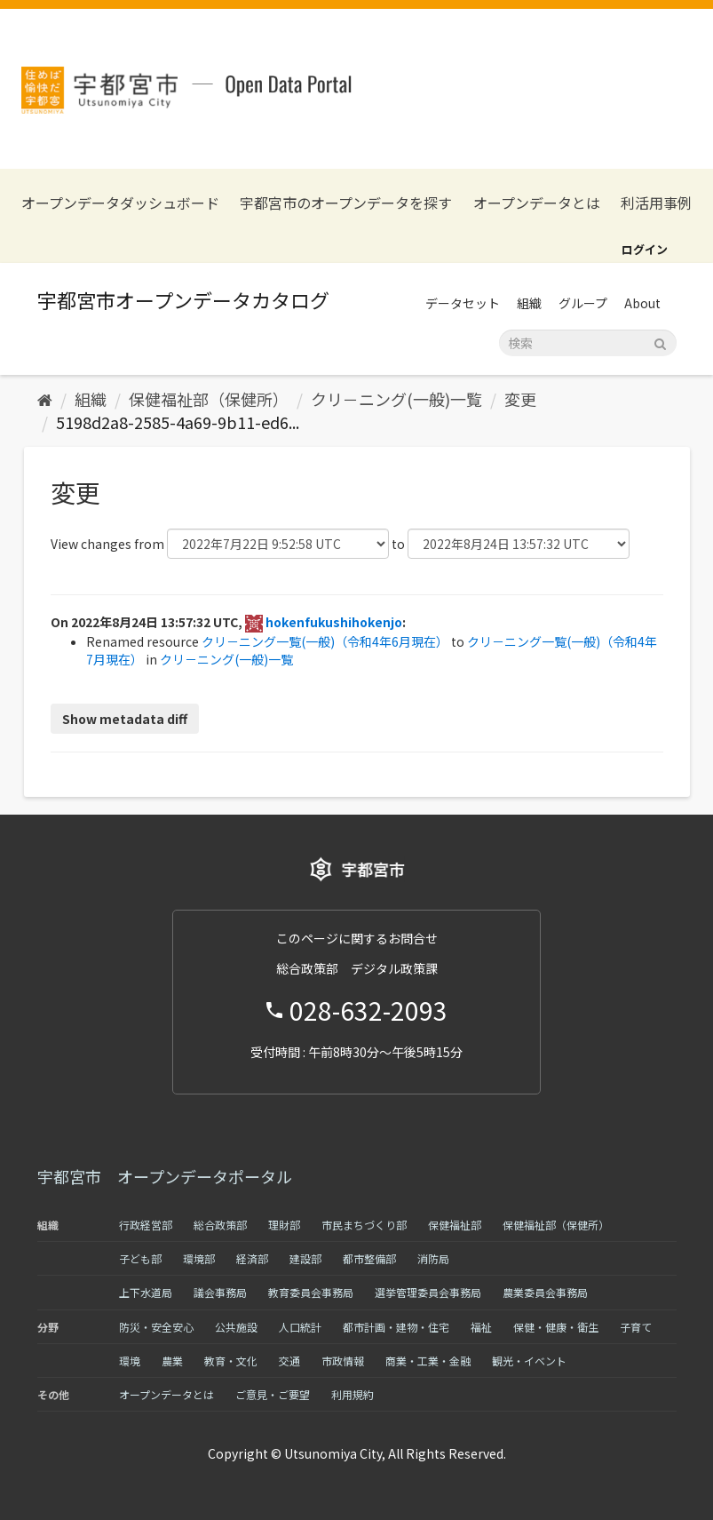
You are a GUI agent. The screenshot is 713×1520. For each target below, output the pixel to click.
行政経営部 (145, 1224)
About (642, 303)
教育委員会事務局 (310, 1292)
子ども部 (140, 1258)
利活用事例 (656, 203)
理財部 (284, 1224)
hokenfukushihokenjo (333, 622)
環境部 (199, 1258)
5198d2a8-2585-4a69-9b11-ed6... (177, 422)
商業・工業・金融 (428, 1360)
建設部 (305, 1258)
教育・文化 (230, 1360)
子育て (636, 1326)
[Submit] (660, 341)
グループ (583, 303)
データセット (462, 303)
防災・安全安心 (156, 1326)
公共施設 (236, 1326)
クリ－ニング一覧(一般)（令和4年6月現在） (325, 641)
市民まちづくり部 (364, 1224)
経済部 (252, 1258)
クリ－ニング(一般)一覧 (396, 398)
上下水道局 (145, 1292)
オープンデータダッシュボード (120, 203)
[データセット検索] (588, 343)
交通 (289, 1360)
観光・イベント (529, 1360)
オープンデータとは (536, 203)
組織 (529, 303)
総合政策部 (220, 1224)
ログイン (645, 249)
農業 (172, 1360)
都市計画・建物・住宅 (396, 1326)
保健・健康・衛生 (555, 1326)
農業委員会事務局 (545, 1292)
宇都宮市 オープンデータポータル (164, 1176)
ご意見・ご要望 (272, 1394)
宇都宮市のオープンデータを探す (346, 203)
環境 (129, 1360)
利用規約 (352, 1394)
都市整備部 (369, 1258)
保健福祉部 (454, 1224)
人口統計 (300, 1326)
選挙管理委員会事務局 (428, 1292)
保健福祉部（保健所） (209, 398)
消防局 (433, 1258)
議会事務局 (220, 1292)
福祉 (481, 1326)
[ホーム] (44, 398)
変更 (520, 398)
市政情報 (342, 1360)
